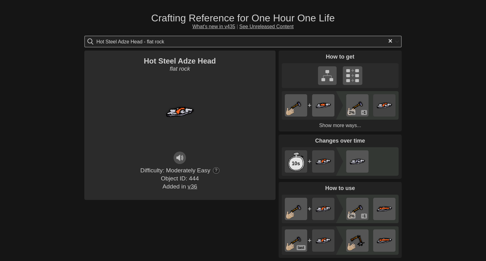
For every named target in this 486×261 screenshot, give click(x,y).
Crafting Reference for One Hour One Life (243, 18)
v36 (192, 186)
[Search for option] (122, 41)
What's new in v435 (213, 26)
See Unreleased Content (266, 26)
